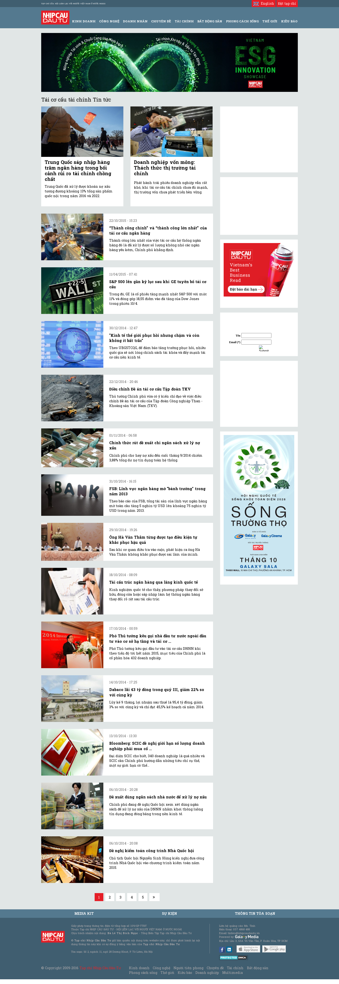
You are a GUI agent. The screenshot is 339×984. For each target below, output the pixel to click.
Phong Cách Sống (242, 21)
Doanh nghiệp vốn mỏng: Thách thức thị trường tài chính (165, 167)
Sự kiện (169, 913)
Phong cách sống (143, 972)
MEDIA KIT (84, 913)
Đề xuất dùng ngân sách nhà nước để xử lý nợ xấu (158, 796)
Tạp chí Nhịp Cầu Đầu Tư (100, 968)
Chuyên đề (161, 21)
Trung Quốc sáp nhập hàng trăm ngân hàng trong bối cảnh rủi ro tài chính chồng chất (78, 170)
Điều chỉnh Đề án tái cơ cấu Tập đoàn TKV (150, 388)
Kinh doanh (139, 968)
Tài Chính (184, 21)
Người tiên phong (188, 968)
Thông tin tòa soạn (255, 913)
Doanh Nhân (135, 21)
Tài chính (235, 968)
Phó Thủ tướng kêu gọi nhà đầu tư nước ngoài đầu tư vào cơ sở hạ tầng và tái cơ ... (157, 638)
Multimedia (232, 972)
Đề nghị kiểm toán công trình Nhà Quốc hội (151, 850)
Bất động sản (209, 21)
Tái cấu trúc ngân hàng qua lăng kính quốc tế (153, 582)
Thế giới (269, 21)
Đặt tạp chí (287, 3)
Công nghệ (161, 968)
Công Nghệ (109, 21)
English (263, 3)
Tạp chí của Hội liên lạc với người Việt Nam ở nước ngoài (73, 3)
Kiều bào (185, 972)
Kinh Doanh (84, 21)
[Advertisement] (259, 393)
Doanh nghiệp (207, 972)
